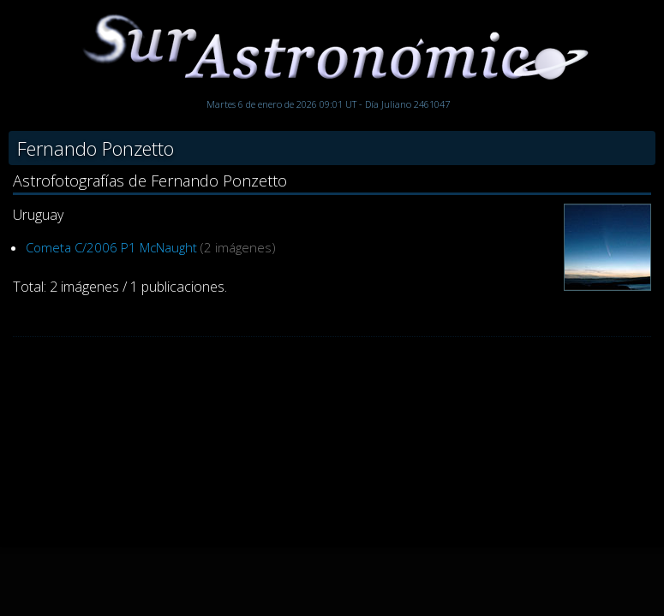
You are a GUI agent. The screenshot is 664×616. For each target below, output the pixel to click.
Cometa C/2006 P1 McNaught (111, 247)
